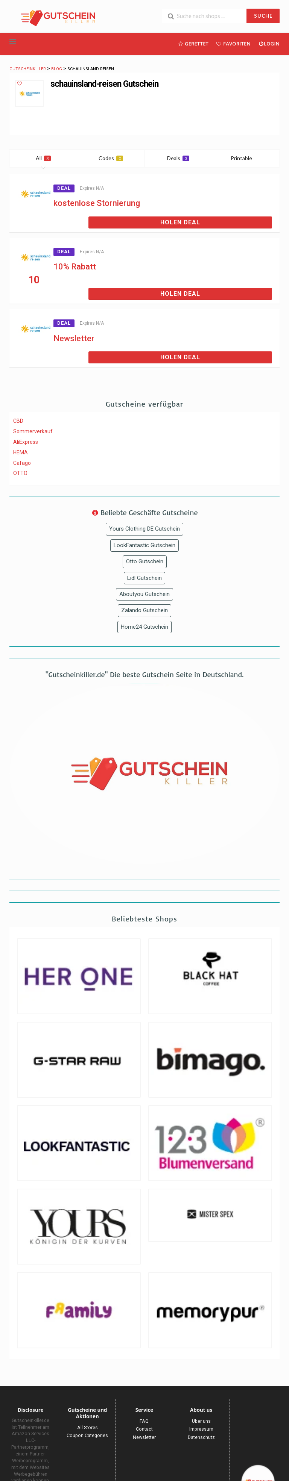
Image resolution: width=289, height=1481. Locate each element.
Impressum (201, 1429)
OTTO (20, 473)
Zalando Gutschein (144, 610)
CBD (18, 421)
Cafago (22, 463)
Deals (178, 158)
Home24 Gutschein (144, 626)
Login (269, 43)
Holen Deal (180, 222)
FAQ (144, 1421)
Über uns (201, 1421)
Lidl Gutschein (144, 578)
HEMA (20, 452)
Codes (111, 158)
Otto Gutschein (144, 561)
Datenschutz (201, 1437)
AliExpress (25, 442)
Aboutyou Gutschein (144, 594)
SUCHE (263, 16)
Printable (246, 158)
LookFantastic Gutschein (144, 545)
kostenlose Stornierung (96, 203)
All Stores (87, 1427)
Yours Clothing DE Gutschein (144, 528)
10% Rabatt (74, 266)
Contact (144, 1429)
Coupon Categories (87, 1435)
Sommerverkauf (33, 431)
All (43, 158)
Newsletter (73, 338)
